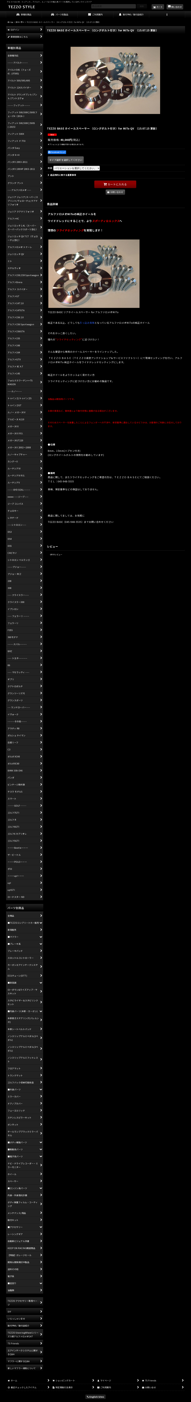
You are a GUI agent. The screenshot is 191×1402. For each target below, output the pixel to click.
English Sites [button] (95, 1396)
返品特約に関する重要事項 (62, 174)
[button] (167, 14)
